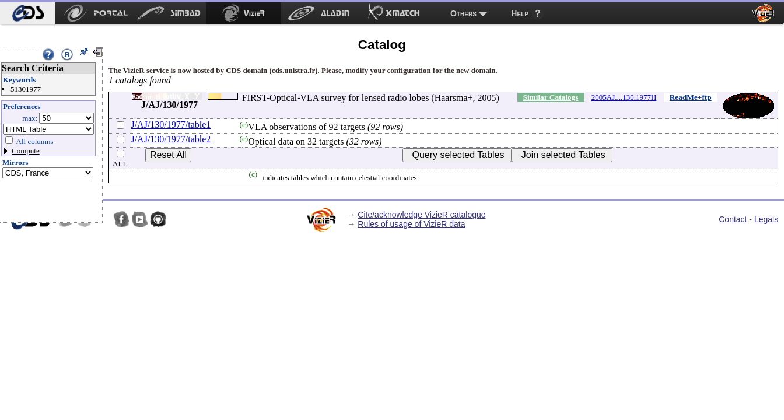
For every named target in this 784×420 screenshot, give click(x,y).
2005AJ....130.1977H (624, 97)
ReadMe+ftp (691, 97)
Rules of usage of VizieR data (411, 224)
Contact (733, 219)
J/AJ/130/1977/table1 (171, 125)
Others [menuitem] (463, 13)
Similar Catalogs (550, 97)
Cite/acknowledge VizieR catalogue (421, 214)
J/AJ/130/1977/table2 (171, 139)
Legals (766, 219)
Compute (26, 150)
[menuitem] (27, 13)
